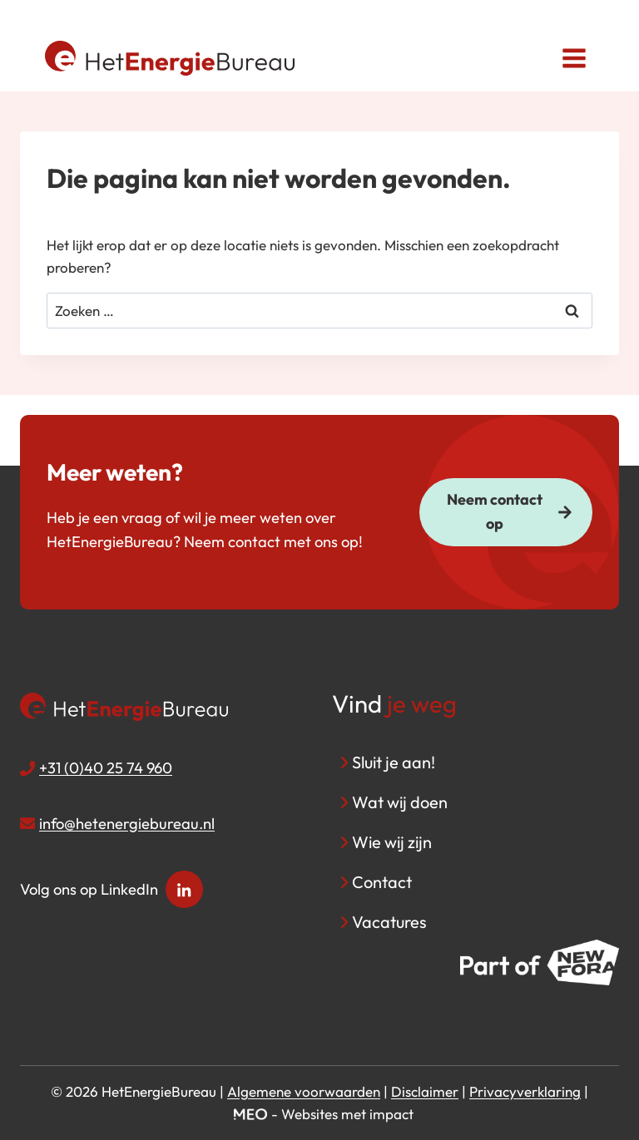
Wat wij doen (400, 802)
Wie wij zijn (392, 842)
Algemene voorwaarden (303, 1091)
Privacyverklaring (525, 1091)
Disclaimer (424, 1091)
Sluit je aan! (393, 762)
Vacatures (389, 921)
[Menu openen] (573, 58)
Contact (382, 881)
